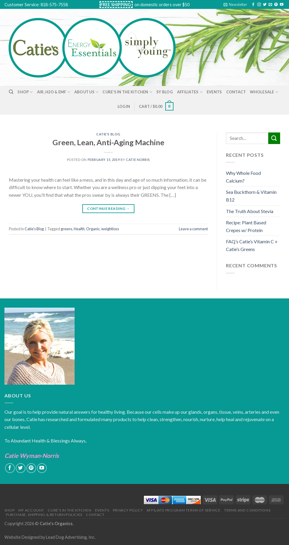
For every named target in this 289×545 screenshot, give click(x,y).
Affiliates (190, 92)
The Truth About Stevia (249, 211)
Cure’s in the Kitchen (127, 92)
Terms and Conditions (247, 510)
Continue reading (108, 208)
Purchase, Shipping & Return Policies (44, 514)
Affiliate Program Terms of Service (184, 510)
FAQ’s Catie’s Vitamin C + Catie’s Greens (252, 245)
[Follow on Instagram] (259, 5)
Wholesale (264, 92)
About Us (86, 92)
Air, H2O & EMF (53, 92)
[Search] (11, 92)
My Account (31, 510)
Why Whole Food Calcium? (243, 176)
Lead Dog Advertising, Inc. (70, 537)
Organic (93, 228)
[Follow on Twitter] (264, 5)
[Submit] (274, 138)
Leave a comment (193, 228)
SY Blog (164, 91)
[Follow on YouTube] (281, 5)
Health (79, 228)
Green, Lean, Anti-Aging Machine (108, 142)
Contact (236, 91)
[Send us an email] (270, 5)
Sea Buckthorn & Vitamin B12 (251, 195)
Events (214, 91)
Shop (25, 92)
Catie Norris (138, 160)
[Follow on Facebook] (253, 5)
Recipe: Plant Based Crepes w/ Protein (246, 226)
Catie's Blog (108, 134)
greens (66, 228)
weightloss (110, 228)
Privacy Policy (128, 510)
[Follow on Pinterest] (276, 5)
